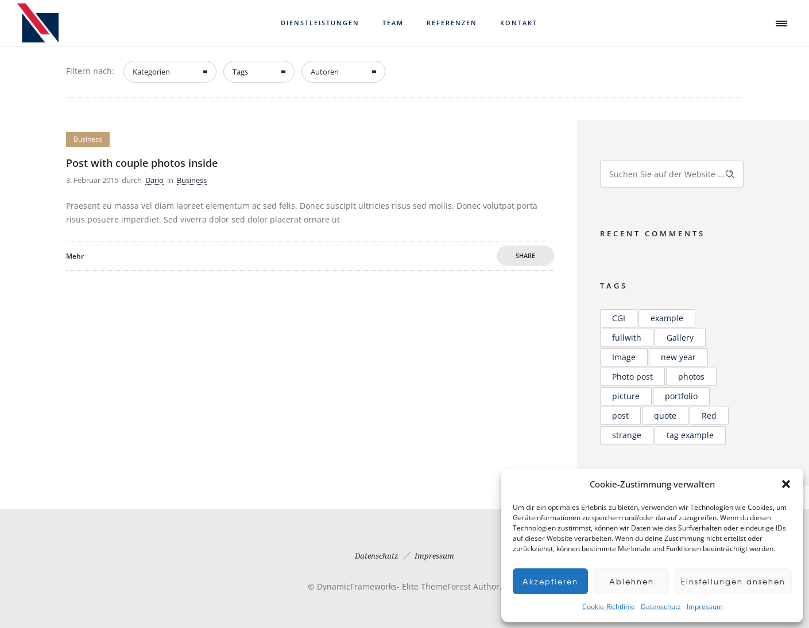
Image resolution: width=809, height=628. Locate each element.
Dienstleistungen (320, 22)
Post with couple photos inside (142, 163)
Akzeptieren (550, 581)
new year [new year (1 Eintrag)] (678, 357)
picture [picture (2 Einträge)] (626, 396)
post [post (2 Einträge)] (620, 415)
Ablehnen (626, 581)
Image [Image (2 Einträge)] (624, 357)
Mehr (75, 256)
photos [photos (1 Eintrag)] (691, 376)
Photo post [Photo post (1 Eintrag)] (632, 376)
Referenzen (452, 22)
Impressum (705, 606)
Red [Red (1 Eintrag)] (709, 415)
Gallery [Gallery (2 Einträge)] (680, 337)
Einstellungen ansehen (727, 581)
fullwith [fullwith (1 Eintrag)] (626, 337)
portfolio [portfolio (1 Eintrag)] (681, 396)
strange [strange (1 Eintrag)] (626, 435)
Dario (154, 180)
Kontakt (518, 22)
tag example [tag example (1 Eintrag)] (690, 435)
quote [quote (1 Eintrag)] (665, 415)
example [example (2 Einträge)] (667, 318)
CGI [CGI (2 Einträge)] (618, 318)
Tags (240, 72)
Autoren (325, 72)
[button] (786, 484)
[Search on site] (672, 174)
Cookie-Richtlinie (608, 606)
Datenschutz (661, 606)
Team (393, 22)
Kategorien (151, 72)
